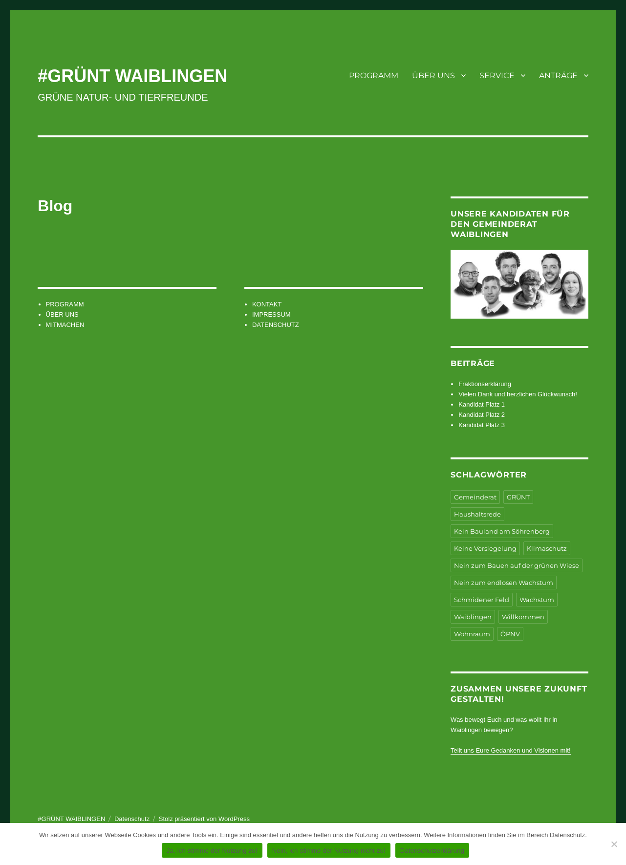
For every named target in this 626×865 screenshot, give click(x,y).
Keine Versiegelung (485, 548)
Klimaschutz (547, 548)
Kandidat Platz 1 (481, 404)
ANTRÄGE (558, 75)
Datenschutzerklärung (432, 850)
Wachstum (536, 600)
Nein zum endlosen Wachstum (503, 582)
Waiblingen (473, 617)
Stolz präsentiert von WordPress (204, 818)
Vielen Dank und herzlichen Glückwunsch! (517, 394)
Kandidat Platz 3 (481, 425)
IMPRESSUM (271, 314)
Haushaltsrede (477, 514)
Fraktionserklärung (484, 384)
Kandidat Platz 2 (481, 414)
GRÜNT (518, 497)
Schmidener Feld (481, 600)
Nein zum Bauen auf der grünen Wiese (516, 565)
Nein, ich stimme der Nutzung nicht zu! (329, 850)
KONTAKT (266, 304)
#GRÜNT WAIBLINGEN (132, 76)
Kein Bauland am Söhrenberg (502, 531)
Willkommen (523, 617)
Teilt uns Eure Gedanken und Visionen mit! (510, 750)
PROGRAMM (373, 75)
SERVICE (497, 75)
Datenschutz (132, 818)
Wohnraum (472, 634)
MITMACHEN (65, 324)
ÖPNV (510, 634)
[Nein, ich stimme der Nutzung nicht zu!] (614, 844)
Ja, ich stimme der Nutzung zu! (212, 850)
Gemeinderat (475, 497)
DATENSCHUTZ (275, 324)
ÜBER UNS (433, 75)
